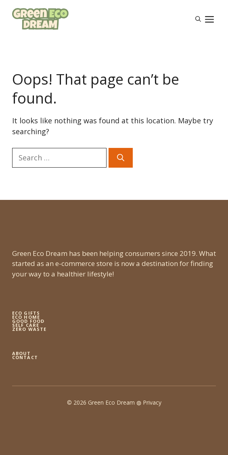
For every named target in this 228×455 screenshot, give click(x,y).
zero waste (29, 329)
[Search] (121, 158)
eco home (26, 317)
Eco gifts (26, 313)
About (21, 353)
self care (25, 325)
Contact (25, 357)
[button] (198, 19)
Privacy (152, 402)
